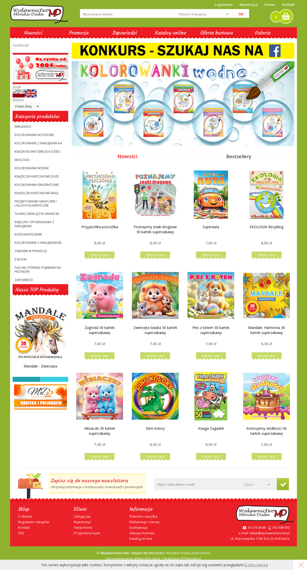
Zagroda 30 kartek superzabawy (99, 330)
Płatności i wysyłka (143, 516)
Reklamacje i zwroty (144, 522)
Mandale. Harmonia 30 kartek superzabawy (266, 330)
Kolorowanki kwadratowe (37, 185)
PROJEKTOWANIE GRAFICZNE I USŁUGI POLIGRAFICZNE (36, 203)
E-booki (21, 259)
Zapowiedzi (124, 33)
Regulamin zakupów (33, 522)
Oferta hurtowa (216, 33)
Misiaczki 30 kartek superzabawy (99, 431)
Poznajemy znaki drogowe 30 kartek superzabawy (155, 229)
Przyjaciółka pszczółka (99, 226)
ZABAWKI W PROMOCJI (31, 251)
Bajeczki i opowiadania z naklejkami (34, 224)
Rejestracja (82, 522)
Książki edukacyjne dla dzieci (37, 151)
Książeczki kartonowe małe (36, 193)
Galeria (262, 33)
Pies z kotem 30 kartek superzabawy (210, 330)
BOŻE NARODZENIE (28, 234)
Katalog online (170, 33)
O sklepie (25, 516)
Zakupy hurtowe (142, 533)
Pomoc (269, 4)
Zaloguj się (82, 516)
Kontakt (288, 4)
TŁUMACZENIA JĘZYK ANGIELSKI (37, 214)
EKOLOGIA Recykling (266, 226)
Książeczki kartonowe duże (37, 176)
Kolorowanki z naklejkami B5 (38, 243)
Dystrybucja (138, 527)
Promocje (79, 33)
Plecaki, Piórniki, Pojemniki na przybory (38, 269)
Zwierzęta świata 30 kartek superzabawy (155, 330)
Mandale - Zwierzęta (40, 366)
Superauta (211, 226)
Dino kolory (155, 428)
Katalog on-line (140, 538)
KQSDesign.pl (190, 558)
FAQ (21, 533)
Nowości (33, 33)
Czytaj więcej (256, 564)
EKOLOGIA (22, 160)
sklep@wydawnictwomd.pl (269, 533)
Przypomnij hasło (87, 533)
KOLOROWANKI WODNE (32, 168)
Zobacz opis (99, 255)
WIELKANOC (23, 126)
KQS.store (152, 558)
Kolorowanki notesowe (34, 135)
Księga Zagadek (211, 428)
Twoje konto (83, 527)
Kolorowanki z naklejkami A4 (38, 143)
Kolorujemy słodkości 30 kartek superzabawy (266, 431)
